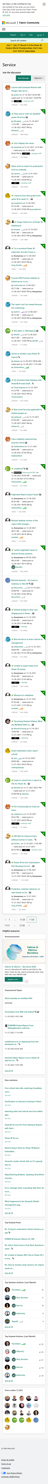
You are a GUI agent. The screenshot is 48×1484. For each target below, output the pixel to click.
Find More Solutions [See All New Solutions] (9, 1212)
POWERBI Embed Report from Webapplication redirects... (20, 1026)
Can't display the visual (24, 143)
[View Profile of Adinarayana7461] (29, 472)
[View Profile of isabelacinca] (19, 814)
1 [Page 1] (9, 919)
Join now (6, 15)
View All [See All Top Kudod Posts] (9, 1273)
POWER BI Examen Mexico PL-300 (19, 1239)
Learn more (30, 51)
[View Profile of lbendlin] (19, 567)
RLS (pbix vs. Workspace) (25, 330)
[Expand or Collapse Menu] (3, 29)
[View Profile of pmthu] (16, 95)
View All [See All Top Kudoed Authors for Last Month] (9, 1380)
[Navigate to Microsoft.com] (9, 22)
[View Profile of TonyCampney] (19, 387)
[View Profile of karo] (15, 758)
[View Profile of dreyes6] (17, 229)
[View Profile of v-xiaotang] (24, 738)
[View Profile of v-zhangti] (23, 626)
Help (31, 35)
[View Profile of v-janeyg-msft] (35, 153)
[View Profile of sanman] (17, 173)
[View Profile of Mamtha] (17, 787)
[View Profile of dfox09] (16, 334)
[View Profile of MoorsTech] (18, 587)
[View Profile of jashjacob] (17, 417)
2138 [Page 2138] (22, 925)
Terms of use (6, 1464)
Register (13, 35)
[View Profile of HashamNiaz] (19, 367)
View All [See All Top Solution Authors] (9, 1326)
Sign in (22, 35)
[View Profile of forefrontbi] (18, 285)
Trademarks (5, 1468)
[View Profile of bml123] (17, 312)
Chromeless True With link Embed (19, 1012)
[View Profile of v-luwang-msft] (28, 101)
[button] (23, 78)
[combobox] (26, 40)
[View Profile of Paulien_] (17, 843)
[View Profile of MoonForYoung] (20, 728)
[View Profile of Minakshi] (17, 121)
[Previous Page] (5, 920)
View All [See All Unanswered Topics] (9, 1070)
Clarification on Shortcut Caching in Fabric (23, 1101)
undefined (18, 468)
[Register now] (14, 979)
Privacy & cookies (7, 1460)
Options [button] (37, 78)
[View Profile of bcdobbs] (14, 537)
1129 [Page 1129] (22, 919)
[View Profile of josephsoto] (18, 203)
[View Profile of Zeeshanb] (17, 147)
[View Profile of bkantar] (17, 361)
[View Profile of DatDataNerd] (19, 446)
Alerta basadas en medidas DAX (18, 998)
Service (8, 1095)
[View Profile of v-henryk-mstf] (25, 823)
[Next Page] (28, 925)
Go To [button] (39, 35)
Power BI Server (12, 1138)
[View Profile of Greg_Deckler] (16, 265)
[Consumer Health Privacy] (24, 1476)
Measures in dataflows (23, 695)
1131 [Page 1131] (7, 925)
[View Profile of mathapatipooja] (17, 767)
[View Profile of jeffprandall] (18, 646)
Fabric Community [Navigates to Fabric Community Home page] (29, 22)
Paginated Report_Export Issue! (25, 494)
